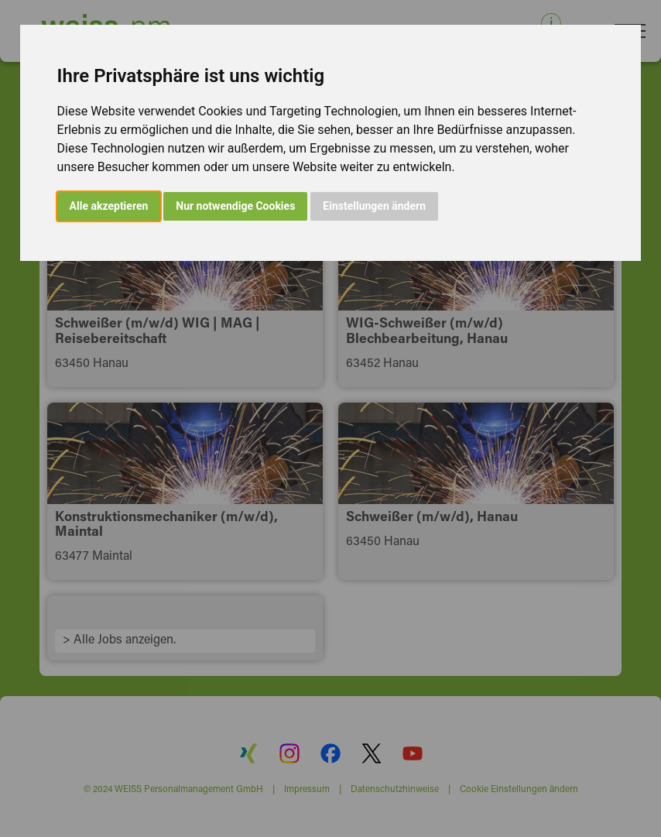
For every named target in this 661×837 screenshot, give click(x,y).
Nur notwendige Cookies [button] (235, 206)
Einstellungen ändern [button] (374, 206)
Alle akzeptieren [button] (109, 206)
